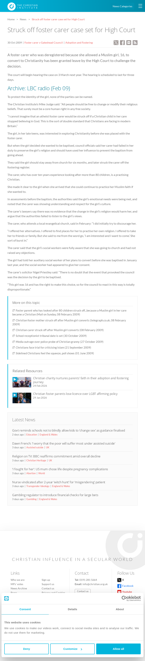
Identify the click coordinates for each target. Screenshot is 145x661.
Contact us (48, 588)
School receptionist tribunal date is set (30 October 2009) (51, 335)
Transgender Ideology (38, 486)
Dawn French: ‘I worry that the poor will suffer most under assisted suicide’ (63, 443)
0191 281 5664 (88, 579)
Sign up (46, 579)
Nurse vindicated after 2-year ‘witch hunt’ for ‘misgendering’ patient (58, 482)
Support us (48, 584)
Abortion (31, 473)
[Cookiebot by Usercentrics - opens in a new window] (124, 598)
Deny (26, 648)
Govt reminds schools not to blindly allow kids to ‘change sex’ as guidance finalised (68, 430)
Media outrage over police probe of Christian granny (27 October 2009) (60, 341)
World (41, 473)
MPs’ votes (17, 584)
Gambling (31, 499)
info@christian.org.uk (95, 584)
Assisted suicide (34, 447)
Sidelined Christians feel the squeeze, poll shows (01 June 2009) (55, 353)
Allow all (118, 648)
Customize (72, 648)
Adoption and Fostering (79, 42)
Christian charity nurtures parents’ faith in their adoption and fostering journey (81, 380)
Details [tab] (72, 609)
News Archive (19, 588)
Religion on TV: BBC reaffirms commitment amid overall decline (56, 456)
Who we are (17, 579)
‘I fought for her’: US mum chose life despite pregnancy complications (60, 469)
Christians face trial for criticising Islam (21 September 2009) (53, 347)
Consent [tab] (25, 609)
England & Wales (49, 434)
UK (47, 447)
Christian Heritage (36, 460)
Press (14, 592)
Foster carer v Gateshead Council (43, 42)
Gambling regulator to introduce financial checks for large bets (55, 495)
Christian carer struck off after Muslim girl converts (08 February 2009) (60, 330)
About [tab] (120, 609)
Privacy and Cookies (53, 592)
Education (31, 434)
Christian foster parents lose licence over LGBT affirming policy (75, 394)
